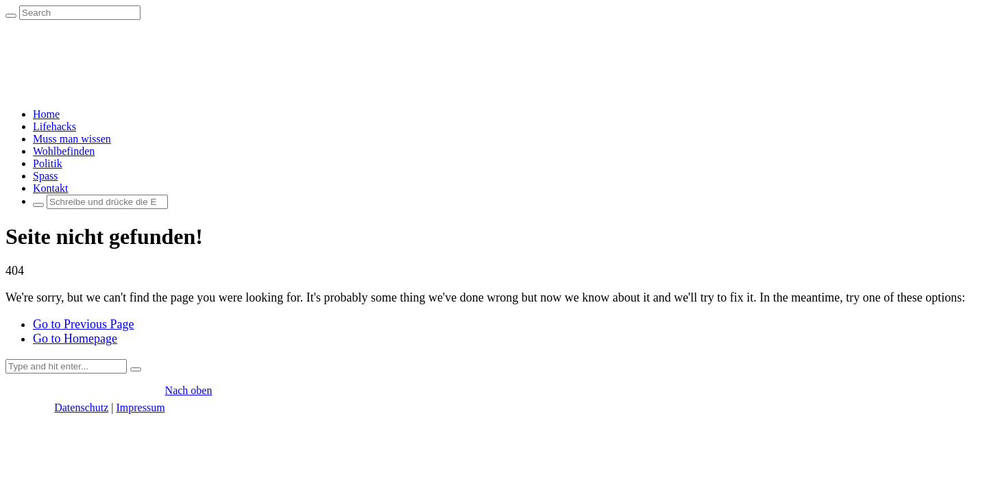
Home (46, 114)
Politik (47, 163)
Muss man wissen (72, 139)
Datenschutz (81, 407)
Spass (45, 176)
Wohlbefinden (64, 151)
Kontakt (51, 188)
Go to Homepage (75, 338)
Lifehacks (54, 126)
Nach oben (188, 390)
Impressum (140, 407)
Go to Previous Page (83, 324)
